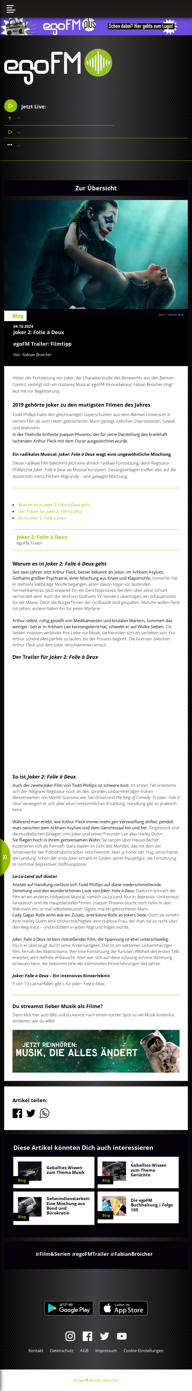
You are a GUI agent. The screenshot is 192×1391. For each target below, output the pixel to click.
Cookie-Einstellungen (143, 1350)
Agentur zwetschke (103, 1380)
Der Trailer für (50, 511)
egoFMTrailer (92, 1254)
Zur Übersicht (96, 188)
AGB (84, 1350)
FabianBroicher (133, 1254)
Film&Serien (54, 1254)
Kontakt (36, 1350)
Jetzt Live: (25, 105)
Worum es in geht (53, 504)
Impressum (106, 1350)
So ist (42, 518)
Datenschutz (61, 1350)
